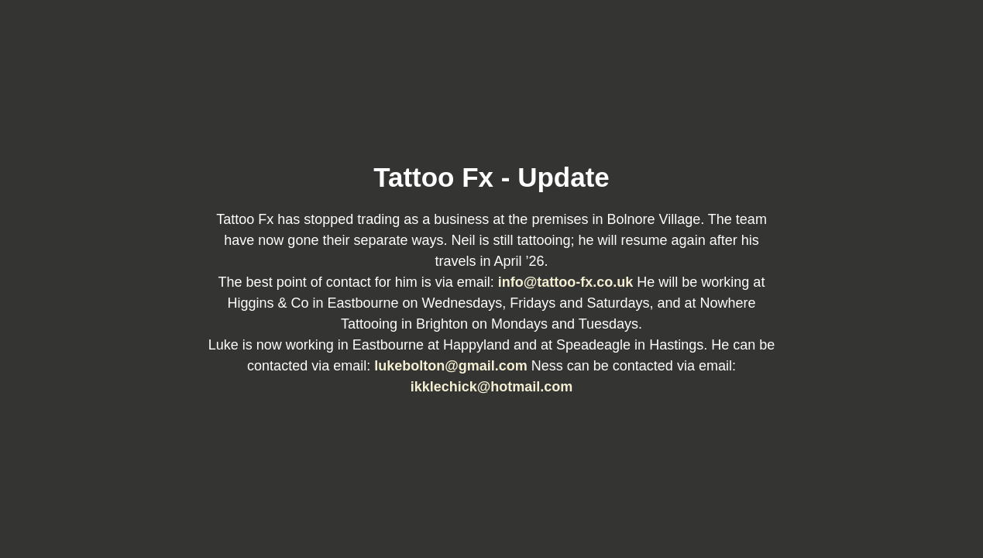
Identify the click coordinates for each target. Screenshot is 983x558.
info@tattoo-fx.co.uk (568, 282)
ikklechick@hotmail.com (492, 386)
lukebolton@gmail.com (452, 366)
